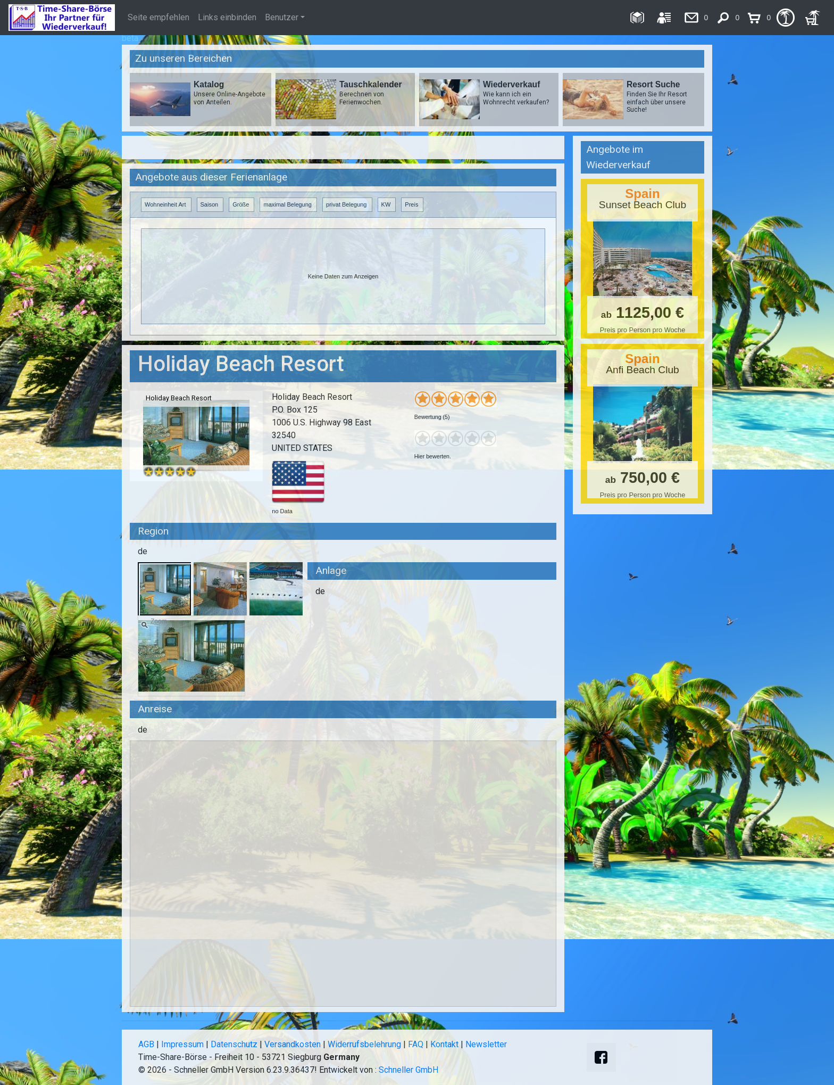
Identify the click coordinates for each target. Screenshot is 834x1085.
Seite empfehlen (158, 17)
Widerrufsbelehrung (364, 1044)
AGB (146, 1044)
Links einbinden (227, 17)
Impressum (182, 1044)
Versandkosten (292, 1044)
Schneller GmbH (408, 1070)
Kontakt (444, 1044)
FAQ (415, 1044)
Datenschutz (234, 1044)
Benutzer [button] (281, 17)
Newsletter (486, 1044)
